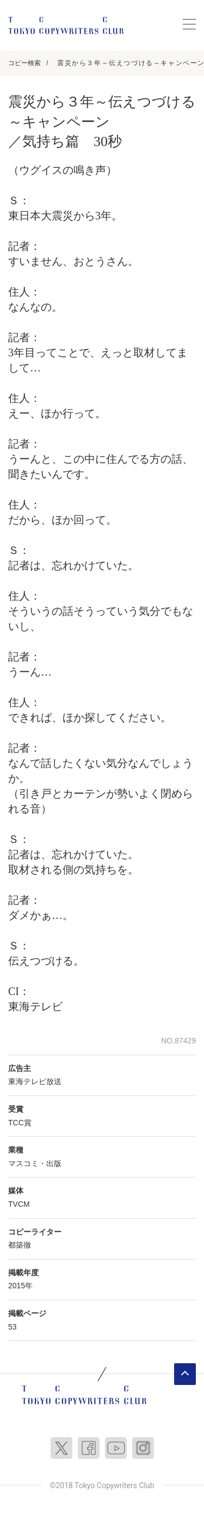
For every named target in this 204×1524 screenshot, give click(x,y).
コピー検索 (24, 63)
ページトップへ (185, 1374)
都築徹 (19, 1244)
